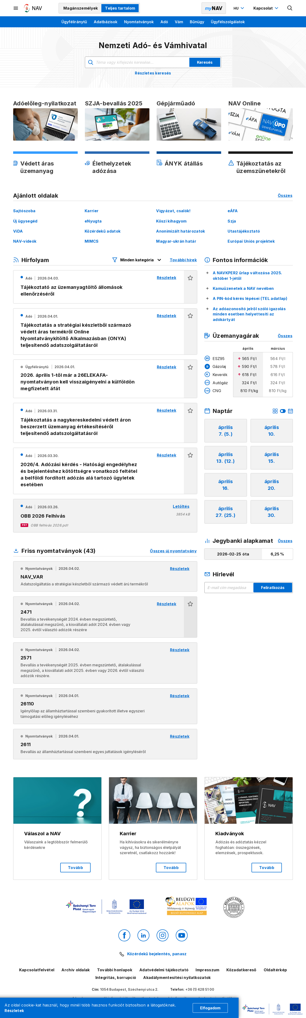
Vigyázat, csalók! (173, 210)
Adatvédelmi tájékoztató (163, 969)
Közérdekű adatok (102, 231)
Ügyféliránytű (74, 21)
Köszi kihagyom (171, 221)
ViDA (18, 231)
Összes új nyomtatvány (173, 551)
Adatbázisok (105, 21)
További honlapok (114, 969)
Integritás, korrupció (115, 977)
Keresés (205, 62)
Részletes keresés (153, 73)
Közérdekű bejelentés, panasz (157, 953)
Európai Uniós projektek (251, 241)
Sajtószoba (24, 210)
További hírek (183, 259)
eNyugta (93, 221)
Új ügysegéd (25, 221)
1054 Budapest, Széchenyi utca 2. (129, 989)
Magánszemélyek (80, 8)
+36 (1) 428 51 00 (199, 989)
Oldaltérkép (275, 969)
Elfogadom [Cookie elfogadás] (210, 1008)
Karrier (91, 210)
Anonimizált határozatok (180, 231)
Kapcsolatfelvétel (36, 969)
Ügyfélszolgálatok (228, 21)
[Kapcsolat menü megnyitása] (266, 8)
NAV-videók (24, 241)
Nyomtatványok (139, 21)
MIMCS (92, 241)
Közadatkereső (241, 969)
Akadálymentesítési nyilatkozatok (177, 977)
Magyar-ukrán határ (176, 241)
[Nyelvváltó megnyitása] (239, 8)
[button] (190, 286)
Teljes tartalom (120, 8)
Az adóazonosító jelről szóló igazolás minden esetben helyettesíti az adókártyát (249, 314)
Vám (179, 21)
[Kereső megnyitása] (290, 8)
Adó (164, 21)
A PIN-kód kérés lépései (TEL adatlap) (250, 298)
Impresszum (207, 969)
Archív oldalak (75, 969)
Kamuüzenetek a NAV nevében (243, 288)
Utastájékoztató (244, 231)
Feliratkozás (272, 587)
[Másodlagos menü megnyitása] (16, 8)
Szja (232, 221)
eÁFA (233, 210)
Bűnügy (197, 21)
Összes (285, 195)
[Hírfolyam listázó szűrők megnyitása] (137, 259)
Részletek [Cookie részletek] (14, 1010)
